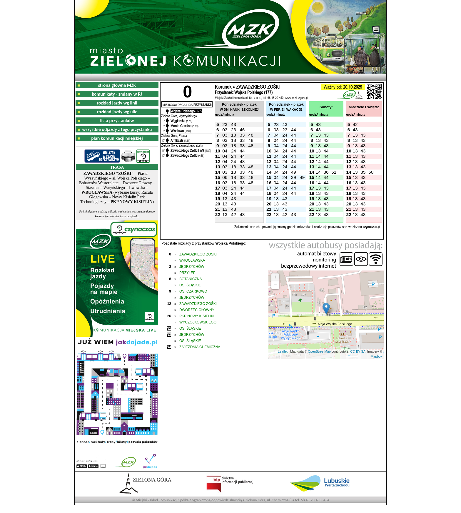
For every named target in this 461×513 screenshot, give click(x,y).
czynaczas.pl (371, 226)
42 (355, 124)
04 (276, 134)
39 (293, 177)
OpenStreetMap (319, 351)
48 (250, 134)
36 (325, 172)
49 (293, 172)
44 (293, 129)
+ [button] (275, 277)
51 (333, 172)
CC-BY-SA (357, 351)
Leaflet (283, 351)
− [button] (275, 285)
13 (318, 134)
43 (233, 124)
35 (362, 172)
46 (242, 129)
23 (224, 124)
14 (318, 156)
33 (242, 134)
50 (370, 172)
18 (233, 134)
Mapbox (376, 356)
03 (224, 129)
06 (224, 177)
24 (284, 134)
